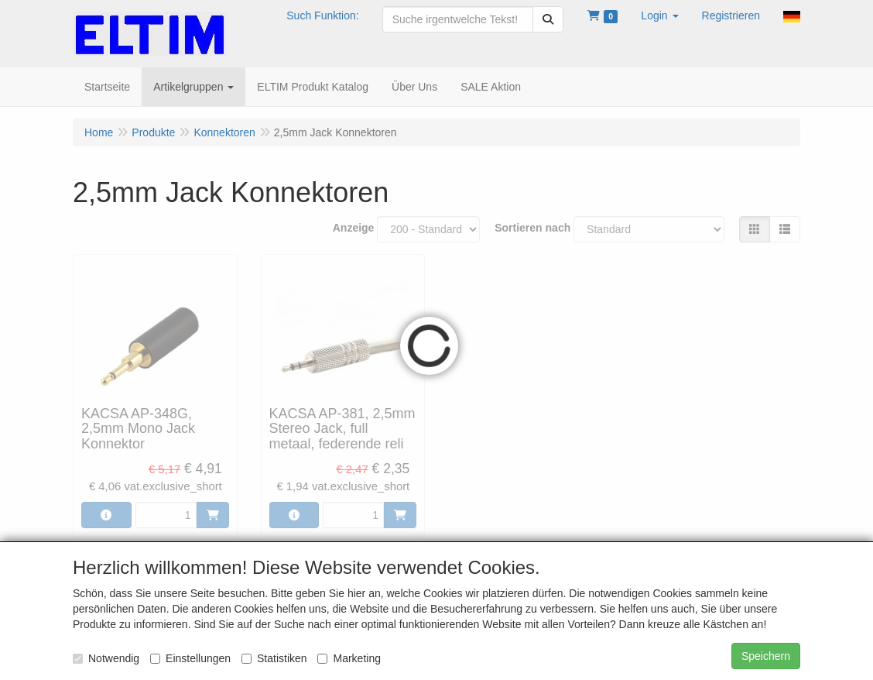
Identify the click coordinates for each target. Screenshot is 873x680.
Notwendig (106, 658)
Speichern (765, 656)
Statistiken (274, 658)
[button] (659, 15)
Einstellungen (190, 658)
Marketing (348, 658)
